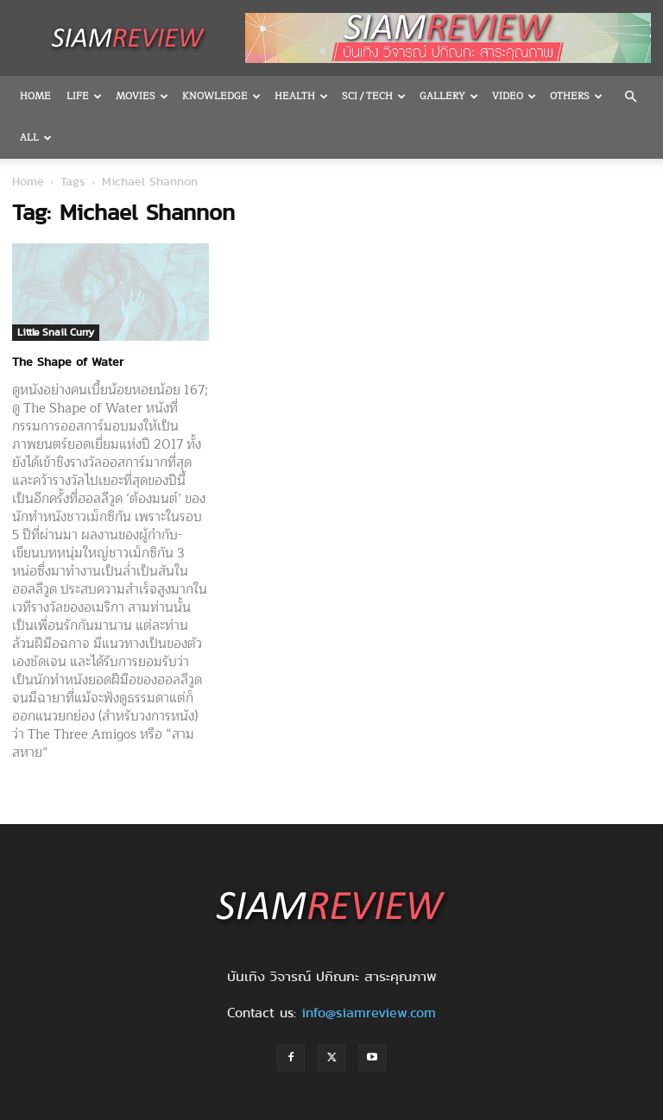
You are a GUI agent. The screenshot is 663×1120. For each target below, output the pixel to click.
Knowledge (221, 96)
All (36, 137)
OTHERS (576, 96)
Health (301, 96)
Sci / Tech (374, 96)
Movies (142, 96)
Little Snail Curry (55, 331)
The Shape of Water (67, 361)
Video (514, 96)
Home (35, 96)
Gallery (449, 96)
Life (84, 96)
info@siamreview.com (368, 1012)
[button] (630, 96)
